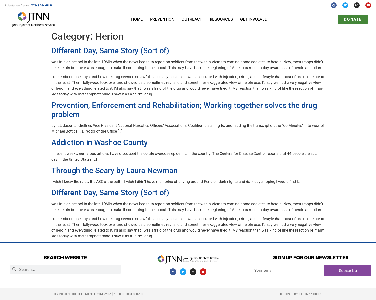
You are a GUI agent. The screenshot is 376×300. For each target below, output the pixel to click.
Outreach (192, 19)
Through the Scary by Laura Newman (114, 170)
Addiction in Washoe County (99, 142)
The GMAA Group (310, 294)
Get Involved (254, 19)
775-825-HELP (41, 5)
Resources (221, 19)
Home (137, 19)
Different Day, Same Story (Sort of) (110, 50)
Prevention (162, 19)
